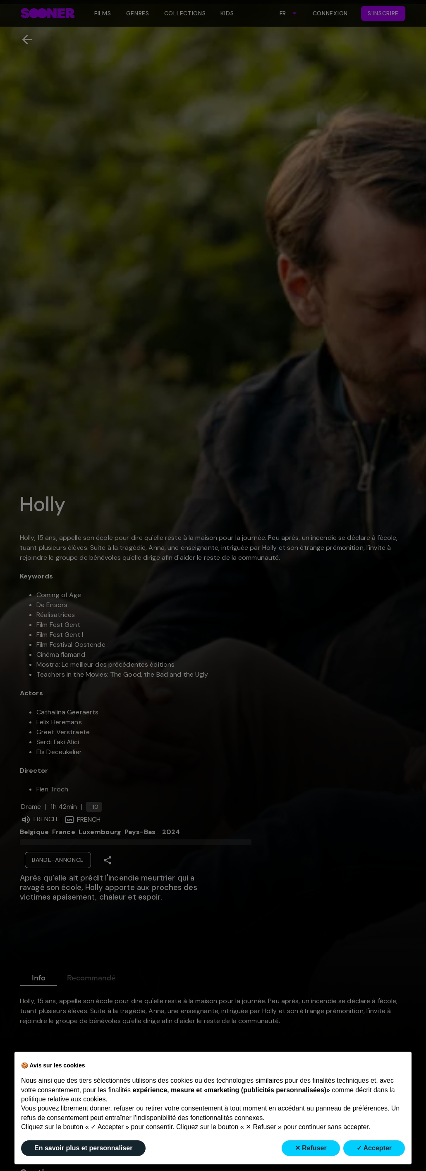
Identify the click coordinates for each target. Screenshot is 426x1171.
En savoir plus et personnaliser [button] (83, 1148)
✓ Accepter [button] (374, 1148)
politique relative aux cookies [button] (63, 1099)
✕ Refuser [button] (311, 1148)
